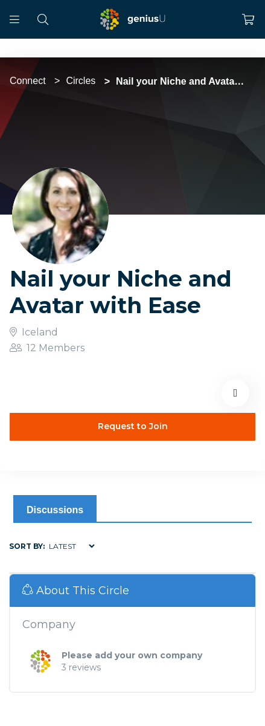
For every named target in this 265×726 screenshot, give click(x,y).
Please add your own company (132, 655)
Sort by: (27, 546)
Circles (80, 81)
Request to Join (133, 426)
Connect (28, 81)
